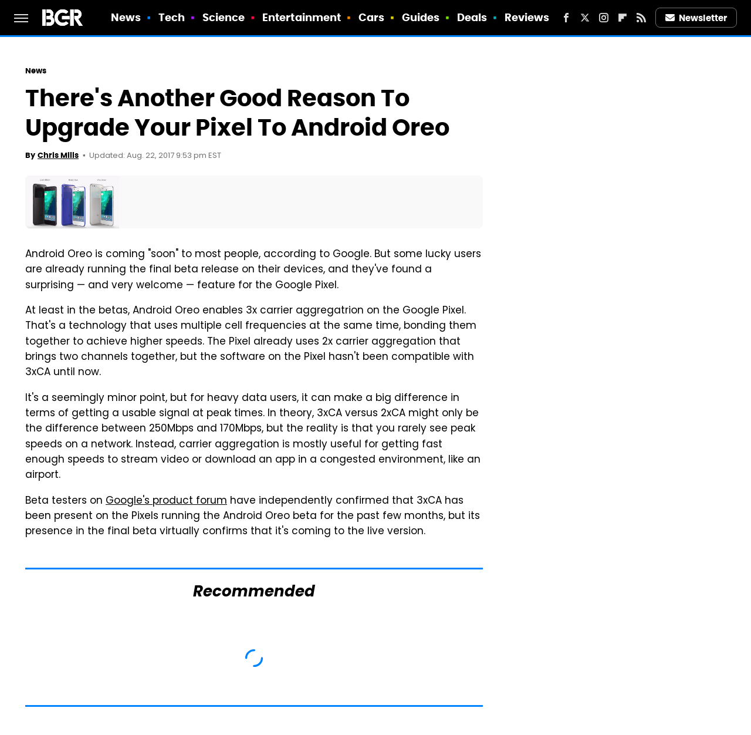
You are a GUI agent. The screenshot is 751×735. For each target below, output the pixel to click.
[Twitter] (585, 17)
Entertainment (301, 17)
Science (223, 17)
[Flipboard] (622, 17)
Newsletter (696, 17)
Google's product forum (166, 501)
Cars (371, 17)
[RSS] (641, 17)
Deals (472, 17)
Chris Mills (58, 155)
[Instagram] (603, 17)
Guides (421, 17)
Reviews (527, 17)
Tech (171, 17)
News (126, 17)
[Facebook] (566, 17)
